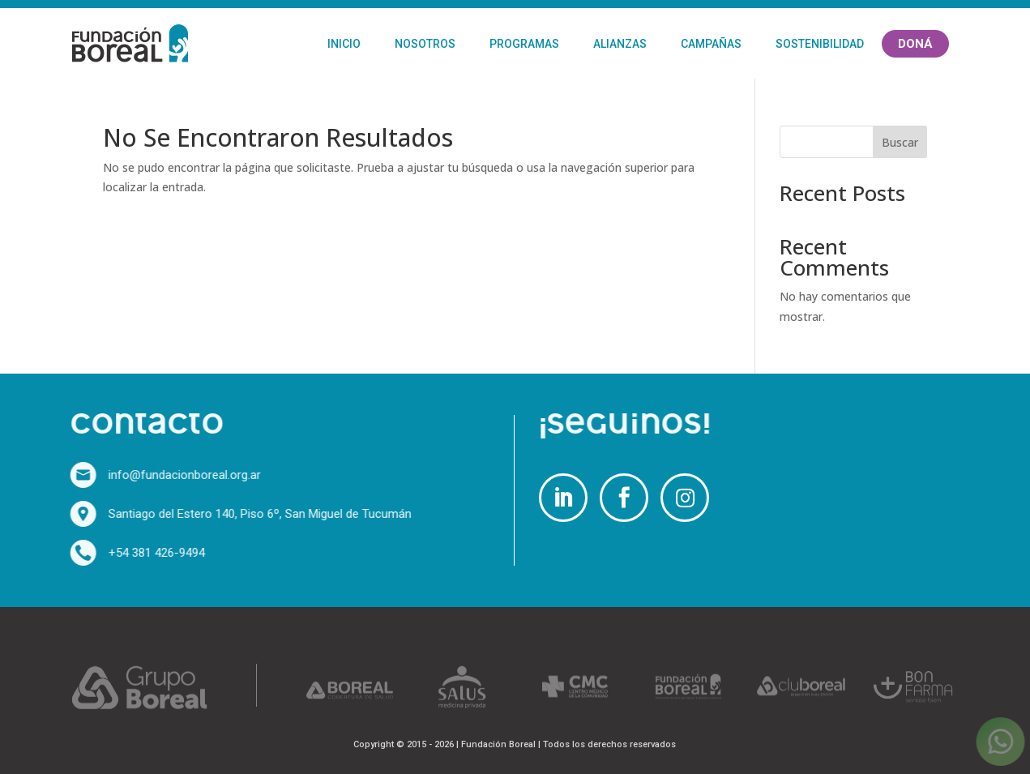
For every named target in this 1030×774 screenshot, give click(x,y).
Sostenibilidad (820, 43)
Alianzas (620, 43)
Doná (915, 43)
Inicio (344, 43)
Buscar (900, 142)
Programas (524, 43)
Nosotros (425, 43)
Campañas (711, 43)
